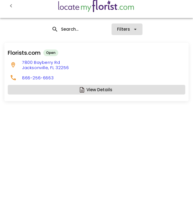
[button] (96, 90)
